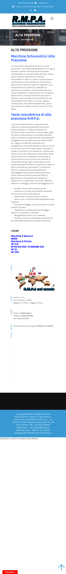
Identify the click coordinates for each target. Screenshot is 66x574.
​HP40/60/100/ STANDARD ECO (27, 247)
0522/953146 (27, 316)
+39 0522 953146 (26, 3)
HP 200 (15, 252)
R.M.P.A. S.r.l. (42, 419)
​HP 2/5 (14, 244)
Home (14, 40)
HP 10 (14, 249)
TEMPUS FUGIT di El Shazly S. (39, 433)
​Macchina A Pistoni (21, 241)
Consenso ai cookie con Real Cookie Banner (19, 438)
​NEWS (14, 239)
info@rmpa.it (41, 3)
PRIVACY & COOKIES (41, 430)
